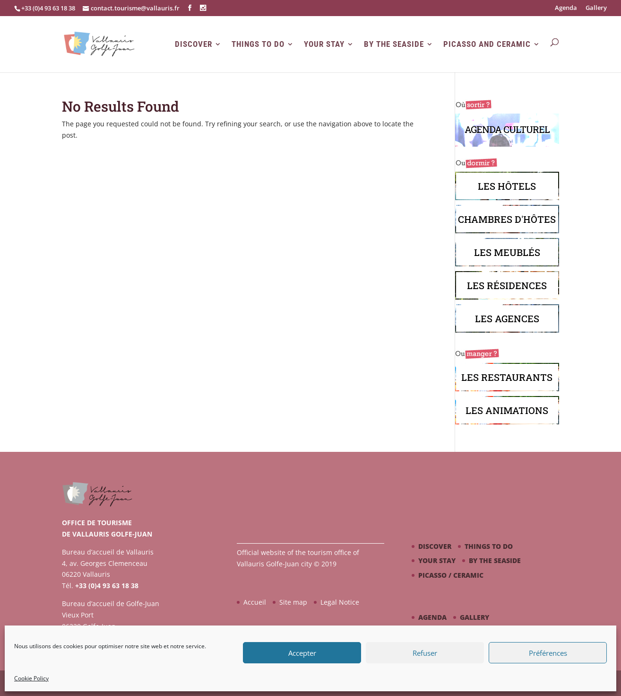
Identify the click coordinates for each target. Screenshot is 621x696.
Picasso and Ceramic (487, 44)
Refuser (425, 653)
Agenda (566, 8)
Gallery (596, 8)
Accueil (254, 602)
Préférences (548, 653)
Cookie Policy (31, 678)
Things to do (258, 44)
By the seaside (394, 44)
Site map (293, 602)
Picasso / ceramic (450, 575)
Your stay (324, 44)
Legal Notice (339, 602)
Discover (193, 44)
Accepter (302, 653)
